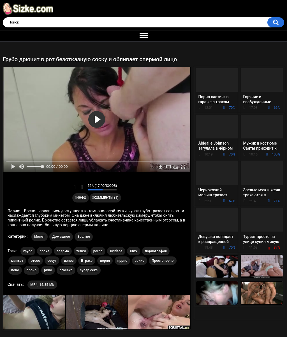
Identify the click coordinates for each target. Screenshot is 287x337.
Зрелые (83, 237)
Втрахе (86, 261)
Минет (39, 237)
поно (15, 270)
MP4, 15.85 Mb (42, 285)
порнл (105, 261)
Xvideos (116, 251)
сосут (52, 261)
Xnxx (134, 251)
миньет (17, 261)
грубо (28, 251)
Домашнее (61, 237)
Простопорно (162, 261)
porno (98, 251)
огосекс (65, 270)
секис (139, 261)
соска (44, 251)
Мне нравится (75, 187)
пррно (122, 261)
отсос (35, 261)
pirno (48, 270)
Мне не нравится (82, 187)
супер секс (89, 270)
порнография (156, 251)
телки (81, 251)
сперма (63, 251)
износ (68, 261)
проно (32, 270)
